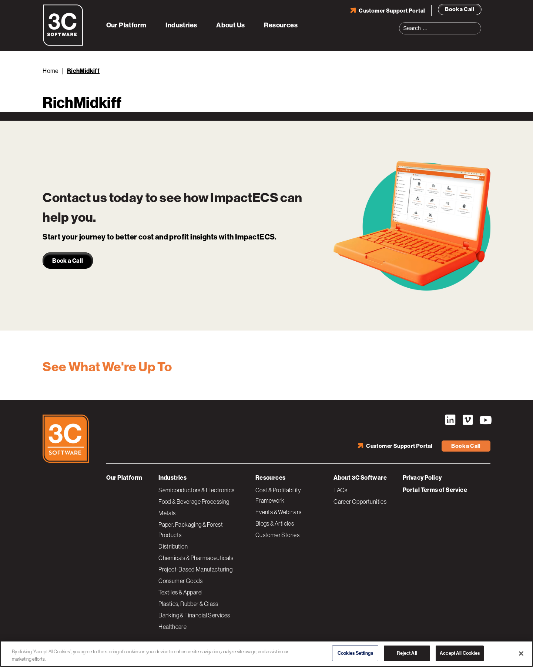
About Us (230, 25)
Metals (166, 513)
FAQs (340, 490)
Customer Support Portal (392, 10)
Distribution (173, 546)
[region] (266, 654)
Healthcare (172, 626)
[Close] (521, 653)
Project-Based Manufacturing (195, 569)
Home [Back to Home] (51, 70)
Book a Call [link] (67, 260)
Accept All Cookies (460, 653)
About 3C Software (360, 477)
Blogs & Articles (274, 523)
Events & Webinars (278, 512)
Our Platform (126, 25)
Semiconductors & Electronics (196, 490)
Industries (181, 25)
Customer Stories (277, 535)
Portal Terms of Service (435, 489)
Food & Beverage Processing (193, 501)
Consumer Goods (180, 580)
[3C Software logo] (63, 44)
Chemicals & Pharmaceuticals (195, 557)
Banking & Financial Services (194, 615)
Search (478, 23)
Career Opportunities (359, 501)
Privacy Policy (422, 477)
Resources (281, 25)
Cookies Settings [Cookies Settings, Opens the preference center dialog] (355, 653)
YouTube (484, 420)
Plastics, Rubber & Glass (188, 603)
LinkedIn (450, 420)
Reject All (407, 653)
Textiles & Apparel (180, 592)
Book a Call (459, 9)
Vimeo (467, 420)
